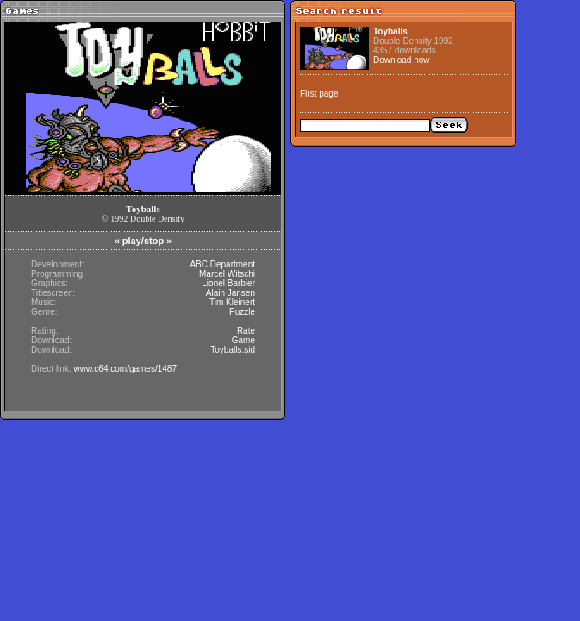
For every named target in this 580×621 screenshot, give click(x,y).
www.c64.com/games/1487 (125, 368)
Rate (246, 331)
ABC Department (222, 264)
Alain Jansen (230, 293)
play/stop (143, 240)
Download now (401, 60)
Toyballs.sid (232, 349)
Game (243, 340)
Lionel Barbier (228, 283)
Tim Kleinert (232, 302)
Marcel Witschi (227, 274)
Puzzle (242, 312)
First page (319, 93)
